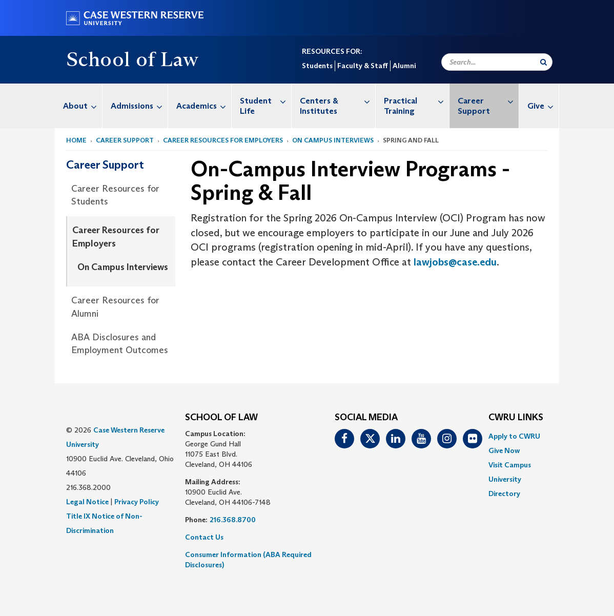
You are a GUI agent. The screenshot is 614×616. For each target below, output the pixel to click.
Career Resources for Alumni (115, 307)
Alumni (404, 65)
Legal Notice (87, 501)
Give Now (504, 450)
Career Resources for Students (115, 195)
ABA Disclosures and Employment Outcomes (119, 344)
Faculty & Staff (362, 65)
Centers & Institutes (337, 101)
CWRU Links (515, 418)
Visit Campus (509, 464)
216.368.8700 (233, 519)
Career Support (488, 101)
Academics (203, 106)
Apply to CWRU (514, 436)
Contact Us (204, 537)
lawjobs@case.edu (455, 262)
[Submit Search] (543, 62)
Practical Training (416, 101)
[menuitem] (79, 106)
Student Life (265, 101)
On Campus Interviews (333, 140)
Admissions (139, 106)
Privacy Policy (136, 501)
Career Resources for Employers (223, 140)
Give (543, 106)
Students (317, 65)
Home (76, 140)
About (82, 106)
